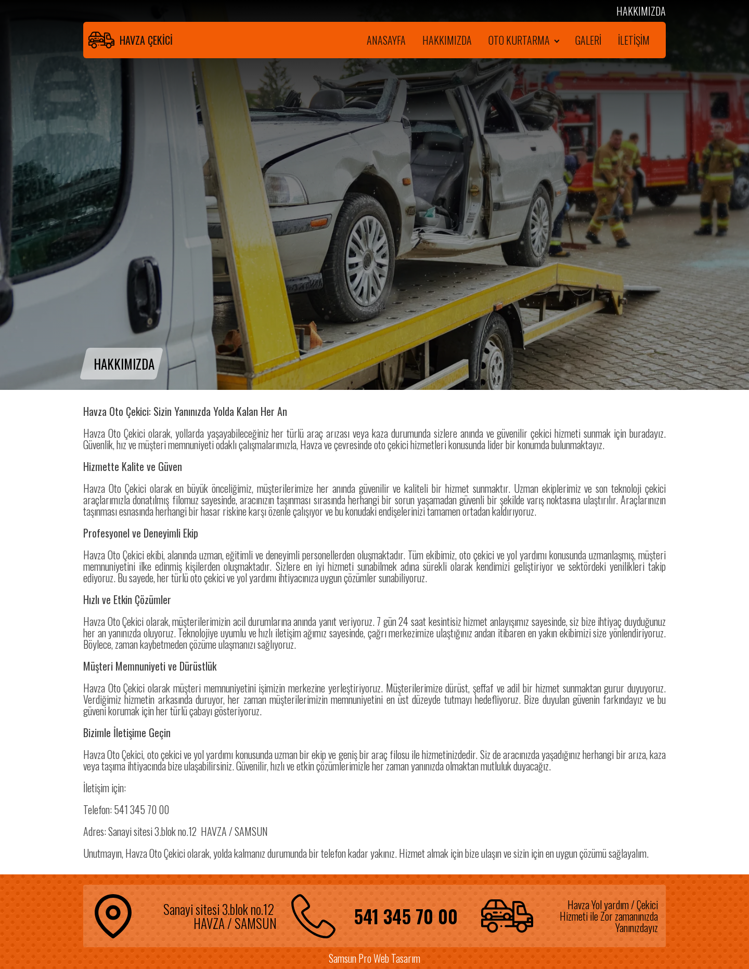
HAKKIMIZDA (447, 40)
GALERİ (588, 40)
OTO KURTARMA (519, 40)
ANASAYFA (386, 40)
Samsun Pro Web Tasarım (374, 958)
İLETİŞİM (634, 40)
